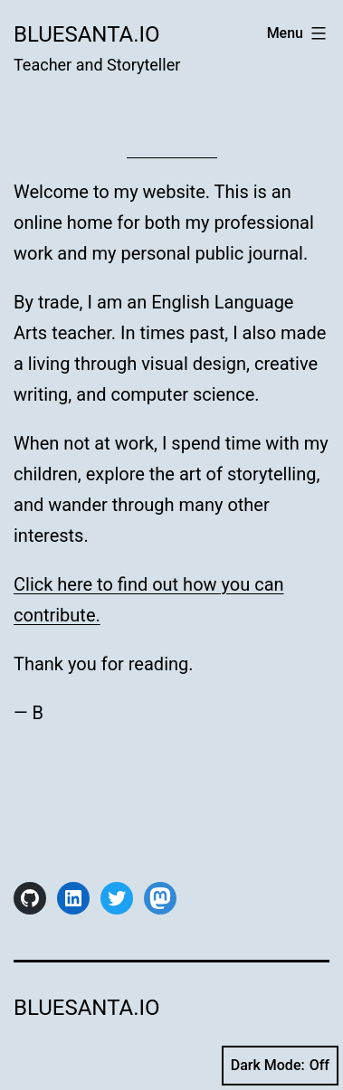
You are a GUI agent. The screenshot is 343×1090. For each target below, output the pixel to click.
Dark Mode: (280, 1065)
